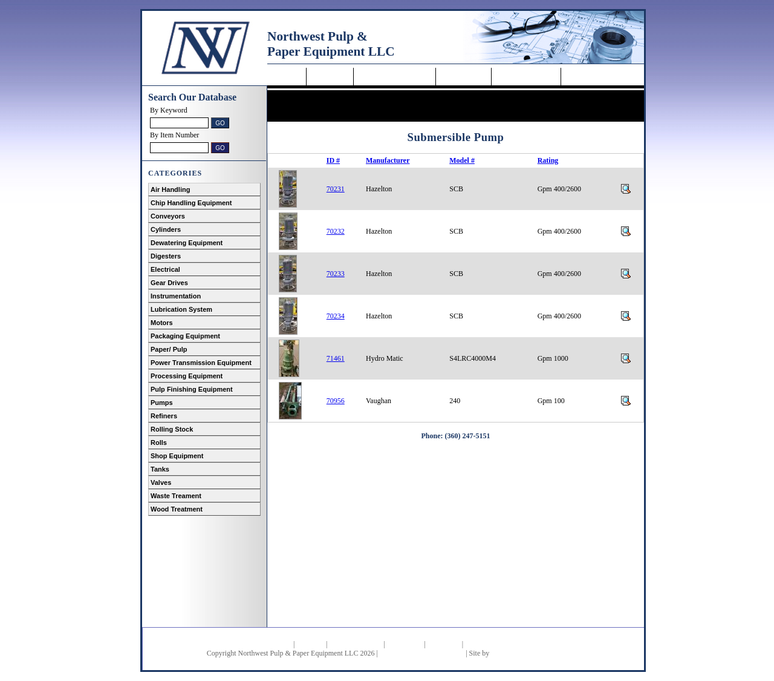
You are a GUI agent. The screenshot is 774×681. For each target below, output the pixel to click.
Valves (161, 482)
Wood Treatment (177, 509)
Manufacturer (387, 160)
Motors (162, 322)
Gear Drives (169, 282)
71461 (336, 358)
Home (288, 76)
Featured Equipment (394, 76)
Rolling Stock (172, 429)
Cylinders (166, 229)
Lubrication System (181, 309)
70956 (336, 400)
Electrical (165, 269)
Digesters (166, 256)
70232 (336, 231)
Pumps (162, 402)
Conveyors (168, 216)
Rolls (159, 442)
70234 (336, 316)
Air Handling (170, 189)
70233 (336, 273)
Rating (548, 160)
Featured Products (355, 644)
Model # (462, 160)
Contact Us (587, 76)
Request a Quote (526, 76)
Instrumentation (176, 296)
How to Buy (463, 76)
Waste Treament (176, 495)
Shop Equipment (177, 455)
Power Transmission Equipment (201, 362)
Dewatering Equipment (187, 242)
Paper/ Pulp (169, 349)
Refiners (164, 415)
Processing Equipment (187, 376)
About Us (329, 76)
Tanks (160, 469)
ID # (333, 160)
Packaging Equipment (185, 336)
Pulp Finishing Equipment (192, 389)
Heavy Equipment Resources (422, 653)
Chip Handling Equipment (191, 202)
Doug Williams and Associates (535, 653)
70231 (336, 189)
